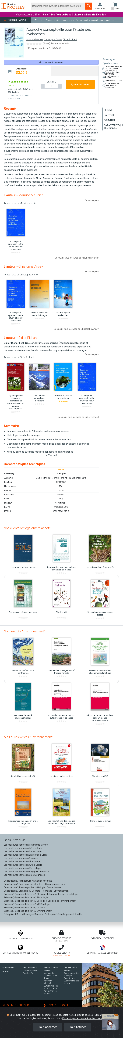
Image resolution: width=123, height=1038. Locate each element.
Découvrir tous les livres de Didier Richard (78, 417)
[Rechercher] (58, 6)
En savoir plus (92, 200)
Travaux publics (26, 887)
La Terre (41, 907)
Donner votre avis (60, 43)
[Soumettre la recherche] (88, 6)
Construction (10, 880)
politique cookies (84, 1015)
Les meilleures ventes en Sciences (21, 858)
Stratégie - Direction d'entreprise (39, 914)
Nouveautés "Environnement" (24, 631)
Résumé (108, 110)
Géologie (41, 901)
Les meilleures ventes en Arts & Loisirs (23, 865)
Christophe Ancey (53, 39)
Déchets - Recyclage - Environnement (50, 891)
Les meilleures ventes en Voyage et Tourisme (26, 871)
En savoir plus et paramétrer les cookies (83, 1018)
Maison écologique (42, 880)
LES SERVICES (70, 967)
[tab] (27, 71)
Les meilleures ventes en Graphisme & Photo (26, 844)
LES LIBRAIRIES (30, 967)
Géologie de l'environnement (62, 901)
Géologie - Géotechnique (48, 887)
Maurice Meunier (34, 39)
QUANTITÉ (51, 82)
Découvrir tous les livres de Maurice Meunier (77, 257)
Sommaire (110, 120)
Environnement (44, 911)
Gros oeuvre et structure (31, 884)
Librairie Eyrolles (30, 971)
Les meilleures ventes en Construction (23, 851)
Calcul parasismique (55, 884)
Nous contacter (50, 988)
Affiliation (68, 971)
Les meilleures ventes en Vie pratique (22, 868)
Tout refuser (77, 1027)
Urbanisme (24, 891)
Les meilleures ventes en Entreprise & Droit (25, 855)
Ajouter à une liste (51, 62)
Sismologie (42, 897)
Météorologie (43, 904)
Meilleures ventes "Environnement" (28, 737)
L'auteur (109, 115)
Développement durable (70, 914)
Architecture (25, 880)
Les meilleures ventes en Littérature (22, 861)
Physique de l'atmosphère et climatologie (57, 894)
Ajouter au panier (80, 84)
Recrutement (70, 978)
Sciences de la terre (25, 894)
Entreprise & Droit (12, 914)
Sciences (8, 894)
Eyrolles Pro (28, 973)
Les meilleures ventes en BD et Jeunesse (24, 875)
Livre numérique (51, 986)
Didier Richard (70, 39)
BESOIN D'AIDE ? (51, 967)
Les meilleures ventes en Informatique (23, 848)
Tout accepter (47, 1027)
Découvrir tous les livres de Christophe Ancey (76, 329)
